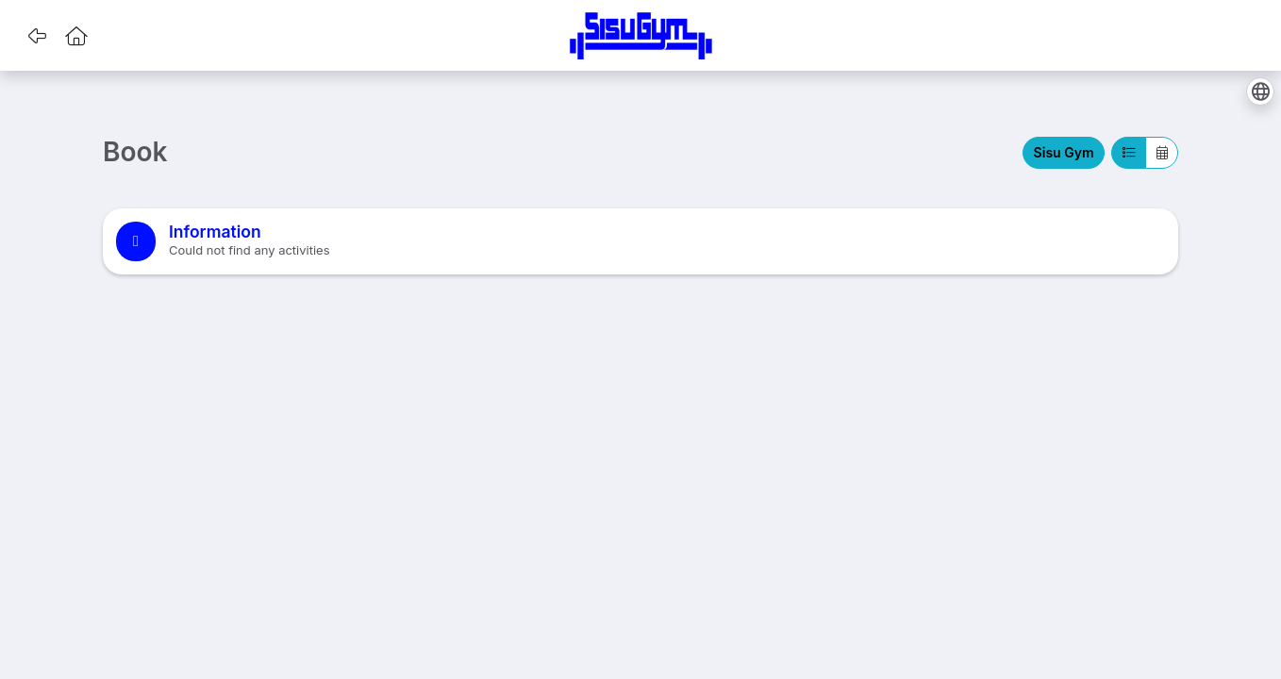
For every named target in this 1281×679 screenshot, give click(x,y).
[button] (36, 36)
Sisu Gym (1064, 152)
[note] (640, 241)
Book (135, 152)
